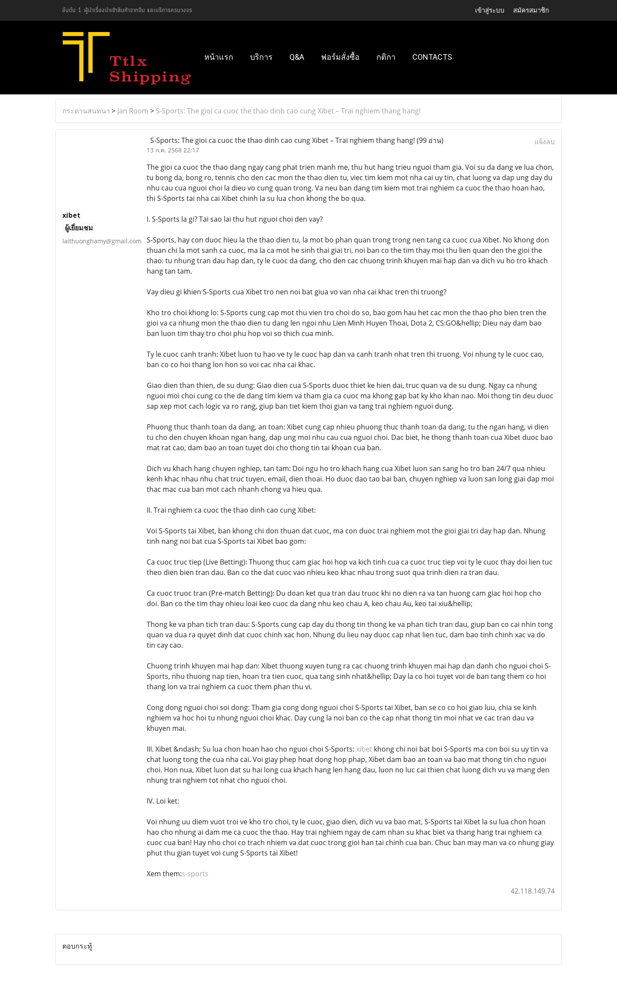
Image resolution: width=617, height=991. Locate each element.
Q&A (296, 56)
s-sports (195, 873)
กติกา (385, 56)
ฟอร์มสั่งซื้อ (340, 56)
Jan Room (132, 111)
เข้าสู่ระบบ (490, 10)
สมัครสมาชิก (531, 10)
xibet (364, 749)
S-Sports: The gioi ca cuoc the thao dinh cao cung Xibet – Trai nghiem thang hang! (288, 111)
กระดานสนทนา (86, 111)
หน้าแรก (218, 56)
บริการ (261, 56)
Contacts (432, 56)
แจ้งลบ (544, 141)
